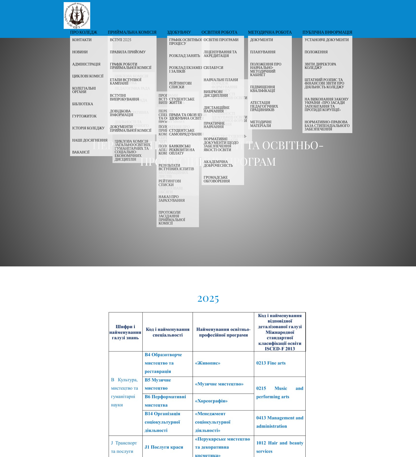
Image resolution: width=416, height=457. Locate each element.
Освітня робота (219, 32)
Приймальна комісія (132, 32)
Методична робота (270, 32)
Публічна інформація (327, 32)
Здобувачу (179, 32)
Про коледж (83, 32)
